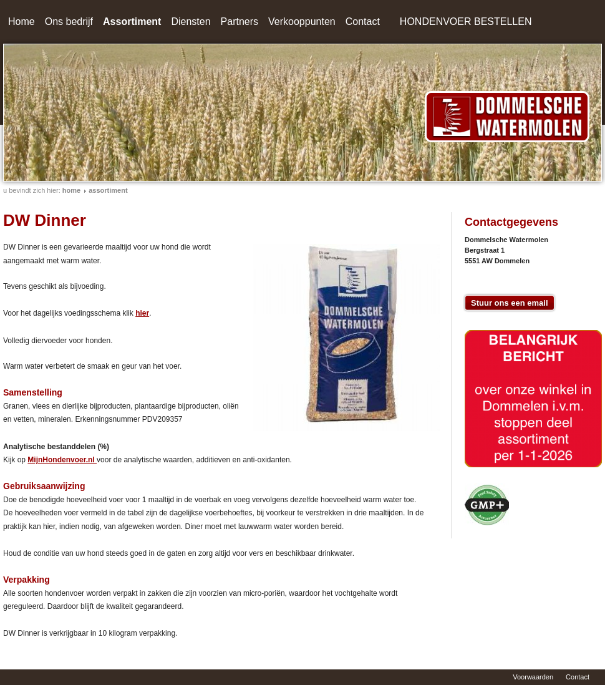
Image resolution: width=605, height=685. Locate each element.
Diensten (190, 21)
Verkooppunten (302, 21)
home (71, 190)
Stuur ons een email (509, 303)
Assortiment (132, 21)
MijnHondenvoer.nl (62, 459)
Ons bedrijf (69, 21)
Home (21, 21)
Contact (363, 21)
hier (142, 313)
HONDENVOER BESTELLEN (466, 21)
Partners (239, 21)
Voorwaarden (533, 677)
